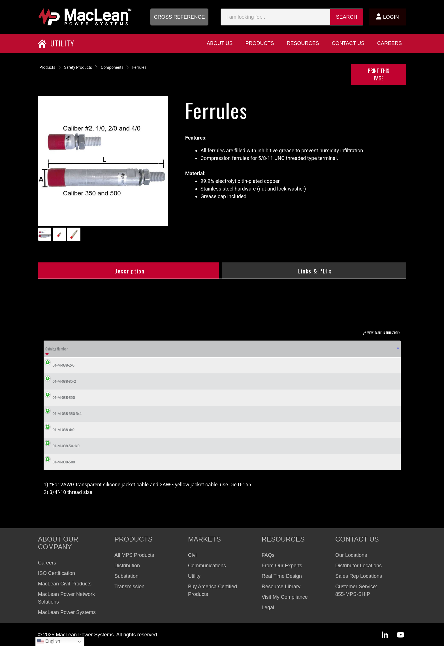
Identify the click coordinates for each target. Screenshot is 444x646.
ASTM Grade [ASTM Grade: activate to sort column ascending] (102, 349)
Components (112, 67)
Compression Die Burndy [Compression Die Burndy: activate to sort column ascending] (232, 349)
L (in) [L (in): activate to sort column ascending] (296, 349)
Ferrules (139, 67)
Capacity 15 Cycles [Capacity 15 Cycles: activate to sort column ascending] (326, 349)
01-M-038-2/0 (59, 365)
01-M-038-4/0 (59, 429)
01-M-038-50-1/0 (61, 445)
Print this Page (378, 74)
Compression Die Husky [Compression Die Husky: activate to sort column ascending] (178, 349)
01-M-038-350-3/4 (62, 413)
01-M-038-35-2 (60, 381)
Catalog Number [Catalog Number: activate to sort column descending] (56, 349)
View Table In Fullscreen (383, 333)
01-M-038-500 (59, 462)
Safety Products (78, 67)
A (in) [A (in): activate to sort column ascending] (274, 349)
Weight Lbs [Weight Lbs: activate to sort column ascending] (379, 349)
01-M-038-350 (59, 397)
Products (47, 67)
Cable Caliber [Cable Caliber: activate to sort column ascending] (135, 349)
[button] (179, 16)
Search (346, 17)
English (48, 641)
